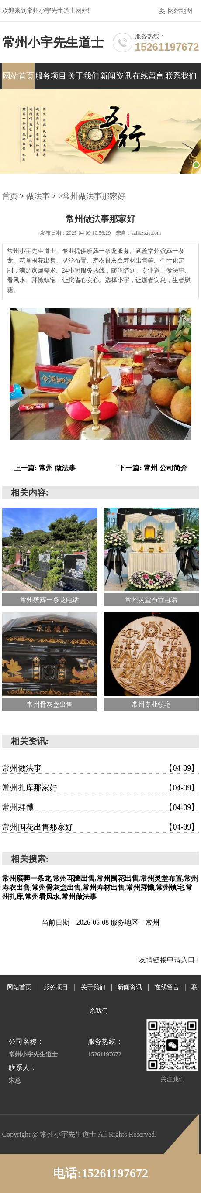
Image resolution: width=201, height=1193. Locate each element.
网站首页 (18, 76)
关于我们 (83, 76)
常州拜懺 (100, 807)
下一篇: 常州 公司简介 (152, 468)
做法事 (38, 196)
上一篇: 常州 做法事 (44, 468)
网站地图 (180, 10)
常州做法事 (100, 768)
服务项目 (50, 76)
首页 (10, 196)
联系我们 (181, 76)
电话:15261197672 (100, 1173)
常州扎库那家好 (100, 788)
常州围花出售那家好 (100, 827)
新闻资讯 (116, 76)
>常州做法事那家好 (91, 196)
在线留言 (148, 76)
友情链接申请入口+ (169, 960)
